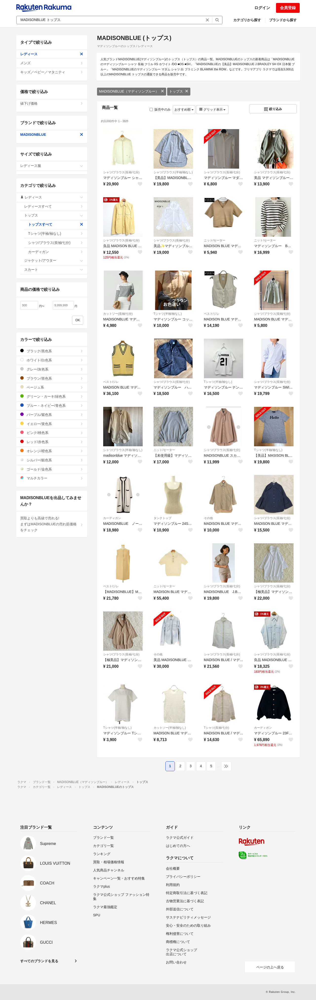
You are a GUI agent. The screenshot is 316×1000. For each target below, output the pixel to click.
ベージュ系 (51, 387)
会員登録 (288, 8)
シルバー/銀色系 (51, 460)
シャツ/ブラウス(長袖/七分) (121, 172)
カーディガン (112, 518)
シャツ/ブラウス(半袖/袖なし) (173, 172)
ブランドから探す (283, 20)
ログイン (262, 8)
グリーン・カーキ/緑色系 (51, 396)
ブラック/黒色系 (51, 351)
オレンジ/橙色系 (51, 451)
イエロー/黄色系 (51, 424)
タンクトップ (162, 518)
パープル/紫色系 (51, 414)
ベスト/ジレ (211, 313)
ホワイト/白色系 (51, 360)
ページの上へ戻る (270, 967)
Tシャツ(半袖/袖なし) (168, 313)
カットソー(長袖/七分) (118, 313)
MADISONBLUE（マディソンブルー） (131, 91)
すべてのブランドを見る (39, 961)
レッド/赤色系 (51, 442)
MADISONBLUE (51, 135)
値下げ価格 (51, 103)
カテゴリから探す (247, 20)
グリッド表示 (212, 109)
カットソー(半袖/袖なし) (170, 727)
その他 (208, 518)
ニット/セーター (214, 240)
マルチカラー (51, 478)
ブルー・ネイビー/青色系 (51, 405)
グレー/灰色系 (51, 369)
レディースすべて (53, 206)
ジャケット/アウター (53, 260)
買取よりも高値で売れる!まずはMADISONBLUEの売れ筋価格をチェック (51, 524)
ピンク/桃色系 (51, 433)
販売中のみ (160, 109)
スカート (53, 270)
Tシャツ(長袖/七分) (216, 727)
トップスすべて (55, 224)
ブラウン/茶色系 (51, 378)
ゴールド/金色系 (51, 469)
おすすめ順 (184, 109)
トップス (178, 91)
